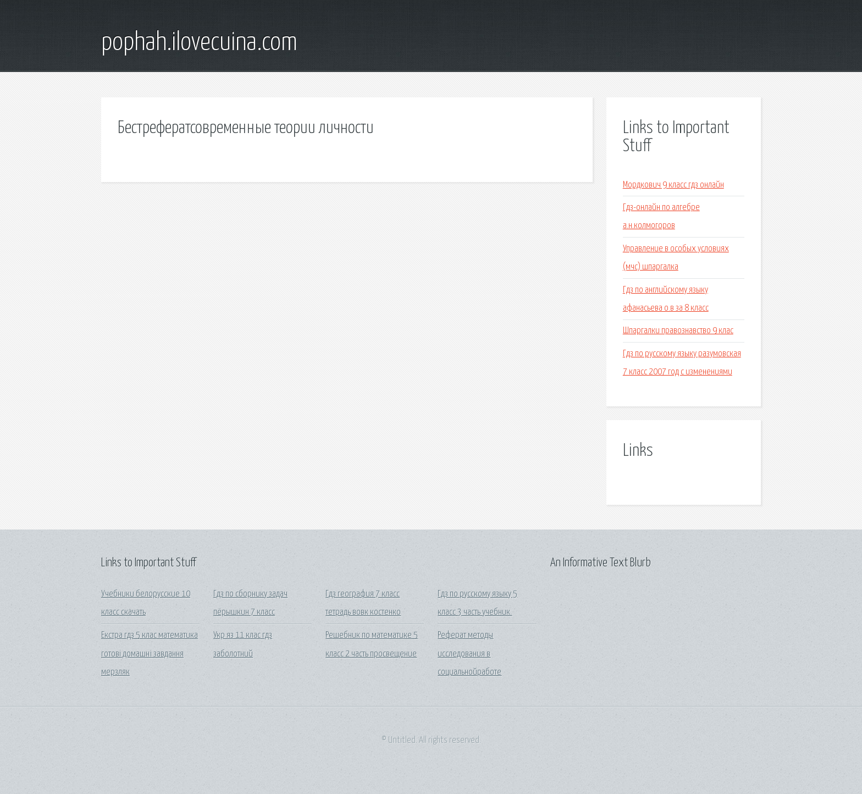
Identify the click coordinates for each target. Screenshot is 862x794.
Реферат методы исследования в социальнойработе (469, 654)
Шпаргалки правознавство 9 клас (678, 330)
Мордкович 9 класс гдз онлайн (673, 185)
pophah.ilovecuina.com (199, 43)
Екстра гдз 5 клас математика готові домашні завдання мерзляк (149, 654)
